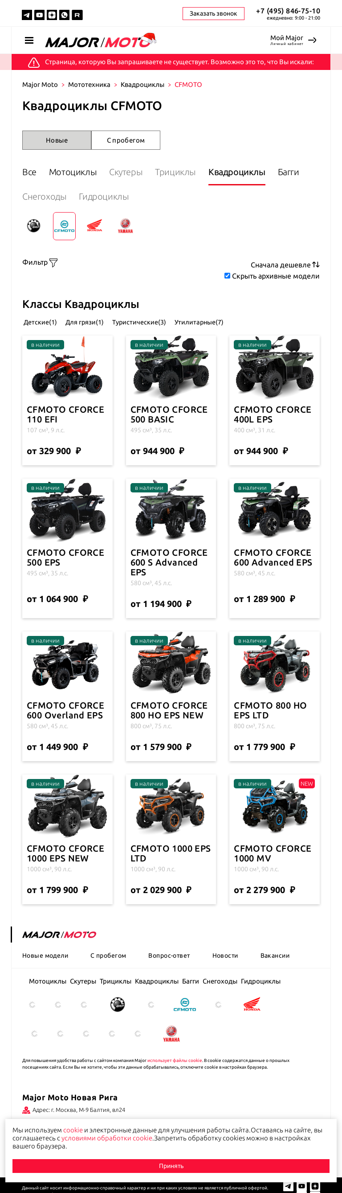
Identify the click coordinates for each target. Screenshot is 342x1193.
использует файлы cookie (174, 1059)
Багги (33, 196)
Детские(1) (41, 321)
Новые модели (45, 954)
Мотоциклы (80, 172)
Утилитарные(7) (247, 321)
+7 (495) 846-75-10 (288, 11)
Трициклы (196, 172)
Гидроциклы (152, 196)
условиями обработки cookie (106, 1138)
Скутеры (140, 172)
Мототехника (89, 84)
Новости (225, 954)
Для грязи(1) (100, 321)
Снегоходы (85, 196)
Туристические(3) (171, 321)
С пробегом (126, 140)
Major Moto (40, 84)
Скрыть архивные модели (276, 276)
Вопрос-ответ (169, 954)
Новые (57, 140)
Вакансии (275, 954)
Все (29, 172)
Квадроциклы (142, 84)
